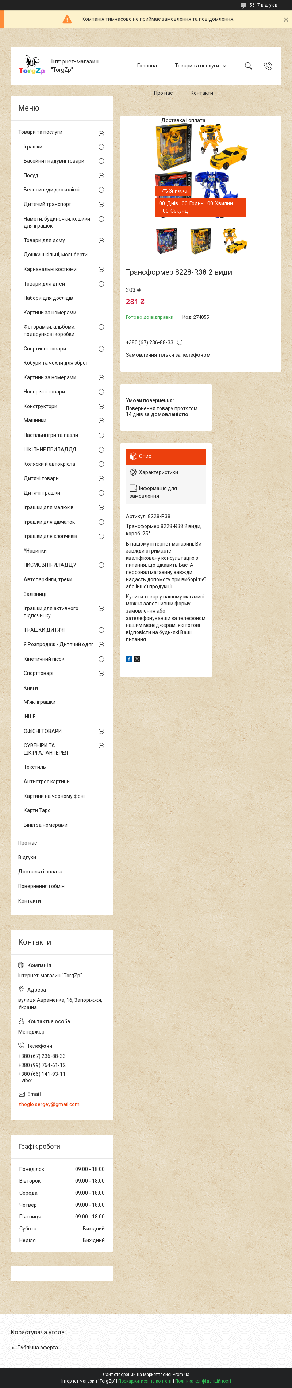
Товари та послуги (197, 66)
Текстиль (35, 767)
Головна (147, 66)
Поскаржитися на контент (145, 1381)
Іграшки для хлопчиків (50, 536)
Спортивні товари (45, 349)
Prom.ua (181, 1374)
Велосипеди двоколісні (52, 190)
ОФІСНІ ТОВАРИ (43, 731)
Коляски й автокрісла (49, 464)
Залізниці (35, 594)
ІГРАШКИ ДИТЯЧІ (44, 630)
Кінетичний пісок (44, 659)
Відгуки (27, 857)
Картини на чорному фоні (54, 796)
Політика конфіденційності (203, 1381)
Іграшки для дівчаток (49, 522)
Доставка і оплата (183, 120)
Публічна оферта (38, 1347)
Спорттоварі (38, 673)
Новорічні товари (44, 392)
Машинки (35, 420)
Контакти (202, 93)
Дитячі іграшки (42, 493)
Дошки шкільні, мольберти (56, 254)
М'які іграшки (39, 702)
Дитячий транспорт (47, 204)
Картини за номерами (50, 312)
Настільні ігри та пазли (51, 435)
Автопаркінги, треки (48, 579)
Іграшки (33, 147)
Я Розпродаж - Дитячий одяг (58, 644)
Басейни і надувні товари (54, 161)
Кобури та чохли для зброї (55, 363)
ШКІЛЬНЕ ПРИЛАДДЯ (50, 450)
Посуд (31, 175)
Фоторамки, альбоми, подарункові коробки (50, 330)
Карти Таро (37, 810)
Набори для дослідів (48, 298)
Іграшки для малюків (49, 507)
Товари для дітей (44, 284)
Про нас (163, 93)
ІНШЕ (30, 717)
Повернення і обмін (41, 886)
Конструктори (40, 406)
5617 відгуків (263, 5)
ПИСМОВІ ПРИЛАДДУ (50, 565)
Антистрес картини (47, 781)
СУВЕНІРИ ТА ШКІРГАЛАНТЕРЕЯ (46, 749)
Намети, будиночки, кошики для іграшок (57, 222)
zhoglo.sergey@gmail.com (49, 1104)
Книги (31, 688)
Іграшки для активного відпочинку (51, 612)
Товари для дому (44, 240)
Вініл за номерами (46, 825)
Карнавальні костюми (50, 269)
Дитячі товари (41, 478)
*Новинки (35, 551)
